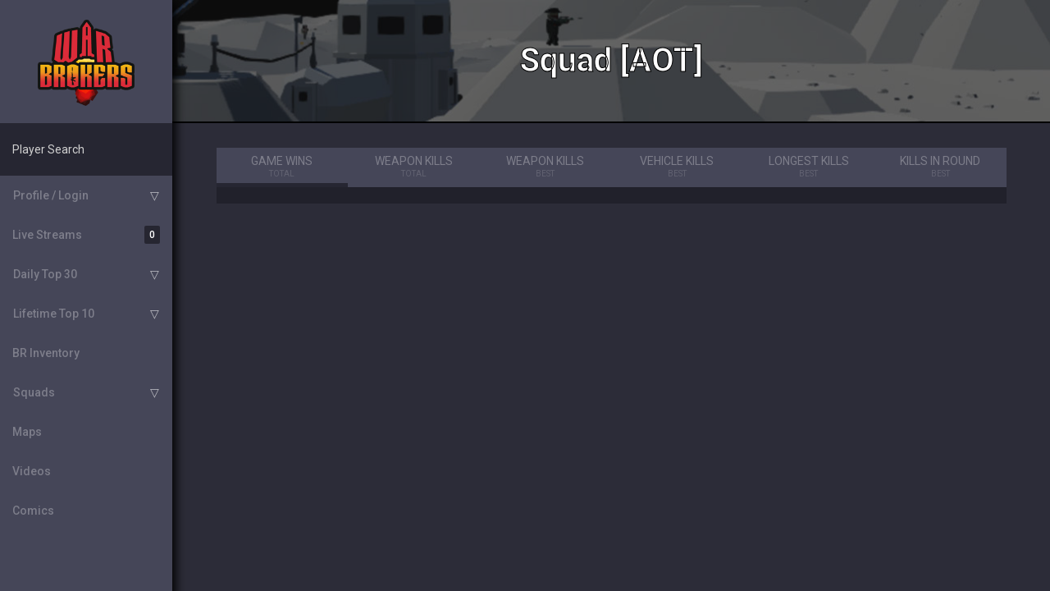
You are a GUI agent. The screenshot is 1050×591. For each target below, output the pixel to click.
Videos (31, 471)
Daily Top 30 (45, 274)
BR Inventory (46, 353)
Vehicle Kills (677, 167)
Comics (33, 510)
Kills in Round (940, 167)
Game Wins (283, 167)
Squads (34, 392)
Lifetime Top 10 (53, 313)
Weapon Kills (414, 167)
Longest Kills (809, 167)
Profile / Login (51, 195)
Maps (27, 431)
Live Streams (86, 235)
